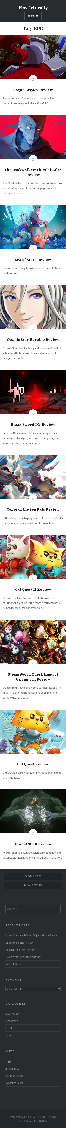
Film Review (11, 1020)
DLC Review (12, 1013)
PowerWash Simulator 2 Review (23, 956)
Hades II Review (14, 964)
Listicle (9, 1027)
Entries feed (12, 1068)
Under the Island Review (19, 942)
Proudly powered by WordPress (27, 1116)
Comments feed (14, 1075)
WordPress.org (14, 1082)
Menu (34, 16)
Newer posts (33, 885)
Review (9, 1035)
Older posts (33, 876)
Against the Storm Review (20, 949)
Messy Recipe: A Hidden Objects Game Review (31, 935)
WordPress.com (37, 1120)
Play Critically (33, 7)
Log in (8, 1061)
